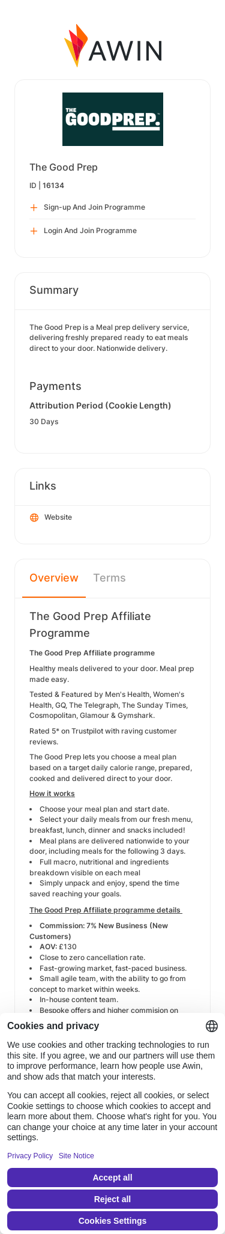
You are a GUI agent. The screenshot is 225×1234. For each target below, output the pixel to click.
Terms (109, 577)
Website (51, 518)
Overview (54, 577)
